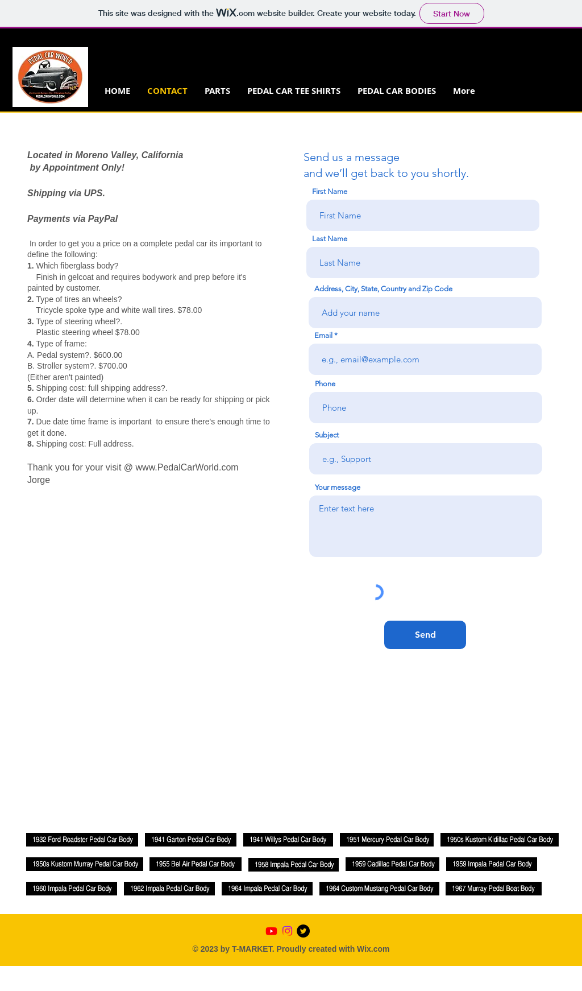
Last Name (329, 238)
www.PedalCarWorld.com (187, 467)
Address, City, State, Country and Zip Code (383, 288)
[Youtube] (271, 931)
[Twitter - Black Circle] (303, 931)
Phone (325, 383)
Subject (327, 435)
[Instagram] (287, 931)
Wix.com (373, 948)
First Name (329, 191)
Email (323, 335)
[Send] (425, 635)
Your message (337, 487)
